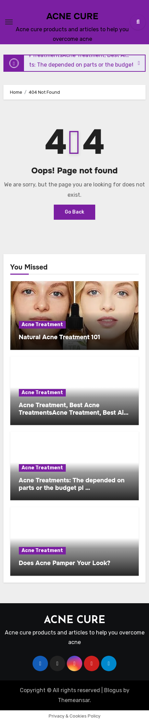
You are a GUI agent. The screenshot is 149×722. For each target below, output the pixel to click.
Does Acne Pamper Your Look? (64, 563)
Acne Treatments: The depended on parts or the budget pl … (72, 484)
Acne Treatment (42, 325)
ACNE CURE (72, 16)
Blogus (113, 690)
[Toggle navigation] (8, 22)
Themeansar (74, 700)
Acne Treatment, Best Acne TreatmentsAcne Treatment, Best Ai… (73, 408)
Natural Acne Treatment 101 (59, 337)
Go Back (74, 212)
